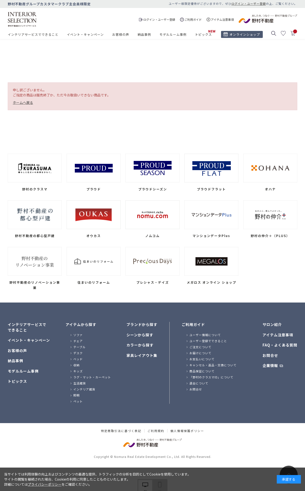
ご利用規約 (155, 430)
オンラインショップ (244, 34)
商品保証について (202, 371)
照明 (76, 395)
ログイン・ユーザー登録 (248, 3)
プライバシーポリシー (45, 484)
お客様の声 (120, 34)
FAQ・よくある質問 (280, 344)
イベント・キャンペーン (85, 34)
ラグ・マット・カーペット (92, 377)
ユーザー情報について (205, 335)
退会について (198, 383)
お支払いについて (202, 359)
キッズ (78, 371)
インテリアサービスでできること (33, 34)
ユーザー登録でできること (208, 341)
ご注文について (200, 347)
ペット (78, 401)
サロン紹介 (272, 324)
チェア (78, 341)
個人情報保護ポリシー (187, 430)
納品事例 (144, 34)
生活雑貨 (79, 383)
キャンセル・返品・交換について (212, 365)
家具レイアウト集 (141, 355)
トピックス (203, 34)
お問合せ (195, 389)
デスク (78, 353)
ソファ (78, 335)
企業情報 (270, 365)
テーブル (79, 347)
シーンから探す (139, 334)
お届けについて (200, 353)
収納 (76, 365)
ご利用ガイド (193, 324)
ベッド (78, 359)
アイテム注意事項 (278, 334)
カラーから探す (139, 344)
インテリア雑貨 (84, 389)
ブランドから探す (141, 324)
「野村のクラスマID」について (211, 377)
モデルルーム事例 (173, 34)
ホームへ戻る (23, 102)
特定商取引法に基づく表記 (121, 430)
